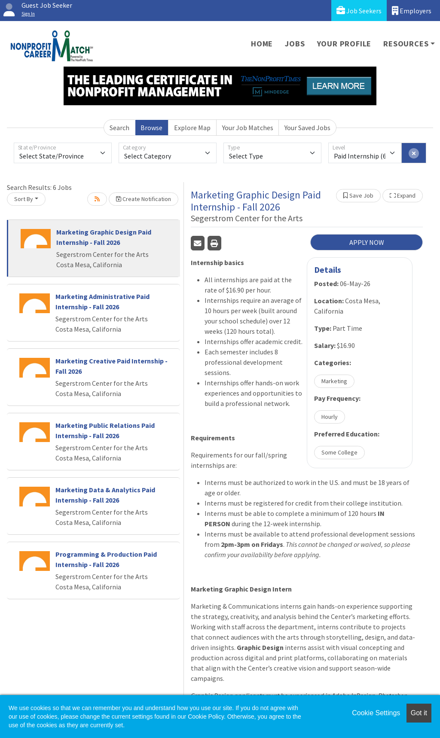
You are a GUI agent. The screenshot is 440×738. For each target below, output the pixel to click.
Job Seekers (359, 10)
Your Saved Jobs (307, 127)
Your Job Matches (247, 127)
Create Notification (143, 199)
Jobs (295, 44)
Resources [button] (405, 44)
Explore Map (192, 127)
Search (119, 127)
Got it (419, 713)
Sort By (23, 199)
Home (262, 44)
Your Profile (344, 44)
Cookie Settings (376, 713)
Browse (151, 127)
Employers (411, 10)
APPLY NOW (366, 242)
